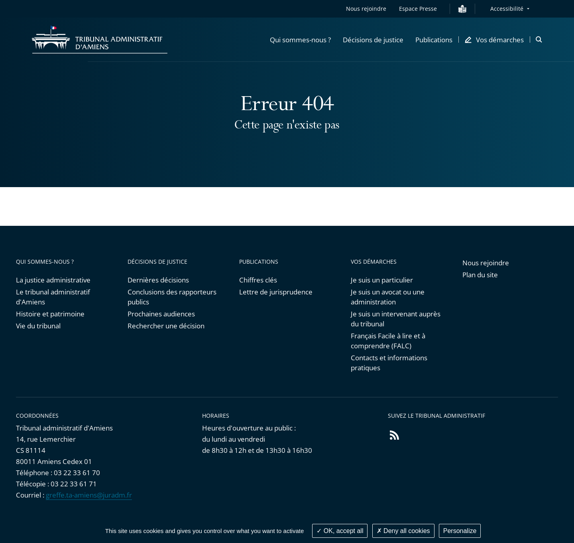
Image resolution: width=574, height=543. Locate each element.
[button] (300, 39)
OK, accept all (339, 530)
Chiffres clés (258, 279)
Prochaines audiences (161, 313)
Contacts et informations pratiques (389, 362)
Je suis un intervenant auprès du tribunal (395, 318)
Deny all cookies (403, 530)
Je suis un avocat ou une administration (388, 296)
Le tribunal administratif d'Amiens (53, 296)
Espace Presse (418, 8)
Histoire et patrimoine (50, 313)
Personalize (460, 530)
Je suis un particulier (382, 279)
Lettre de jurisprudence (276, 291)
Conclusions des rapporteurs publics (172, 296)
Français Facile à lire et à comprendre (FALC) (388, 340)
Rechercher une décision (166, 325)
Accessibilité (506, 8)
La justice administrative (53, 279)
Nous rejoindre (366, 8)
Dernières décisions (158, 279)
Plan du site (480, 274)
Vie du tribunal (38, 325)
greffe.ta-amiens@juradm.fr (89, 495)
